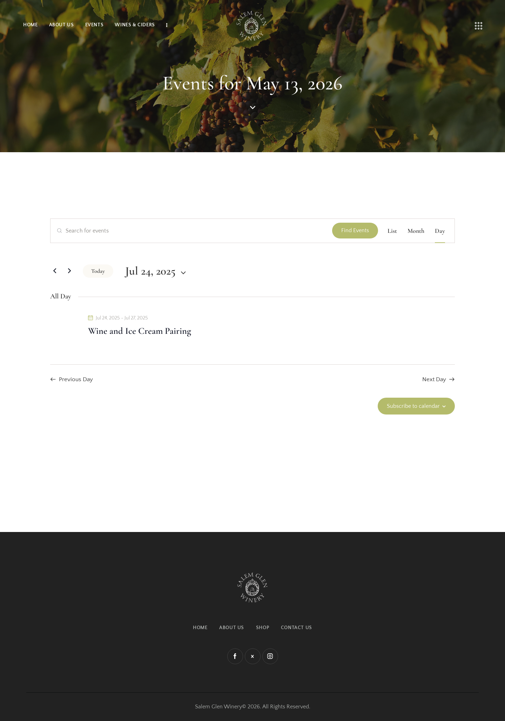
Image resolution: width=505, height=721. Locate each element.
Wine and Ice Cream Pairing (139, 331)
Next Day (434, 379)
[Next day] (69, 271)
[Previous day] (54, 271)
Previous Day (76, 379)
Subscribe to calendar (413, 406)
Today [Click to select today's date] (98, 271)
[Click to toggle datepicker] (150, 271)
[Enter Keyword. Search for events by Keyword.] (191, 231)
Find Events (355, 230)
